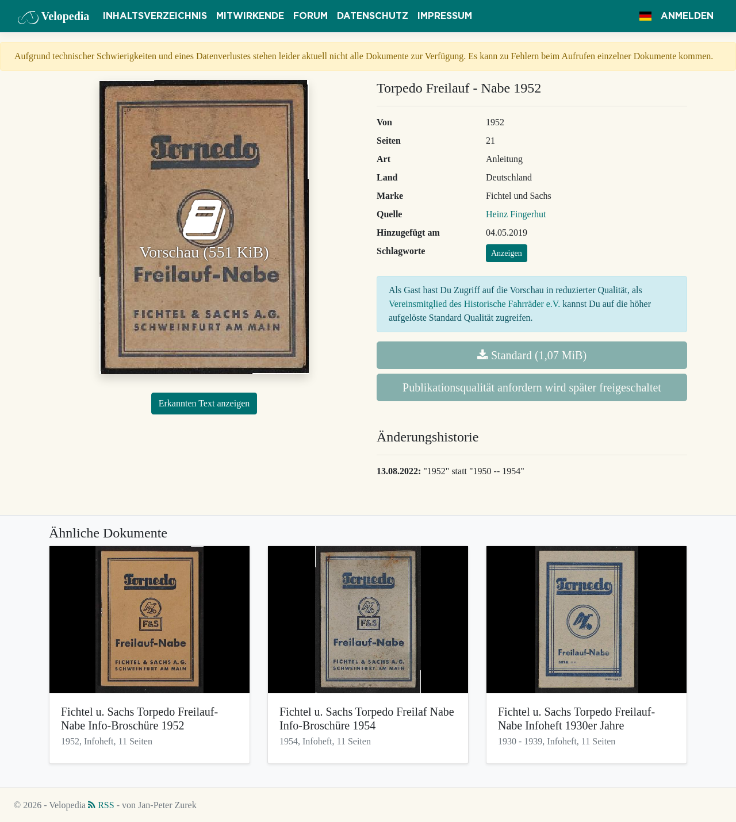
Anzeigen (506, 253)
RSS (101, 805)
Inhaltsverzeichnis (155, 16)
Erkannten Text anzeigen (204, 403)
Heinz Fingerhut (516, 214)
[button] (645, 16)
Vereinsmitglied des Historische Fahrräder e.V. (474, 304)
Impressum (444, 16)
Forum (310, 16)
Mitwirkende (250, 16)
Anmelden (687, 16)
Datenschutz (372, 16)
